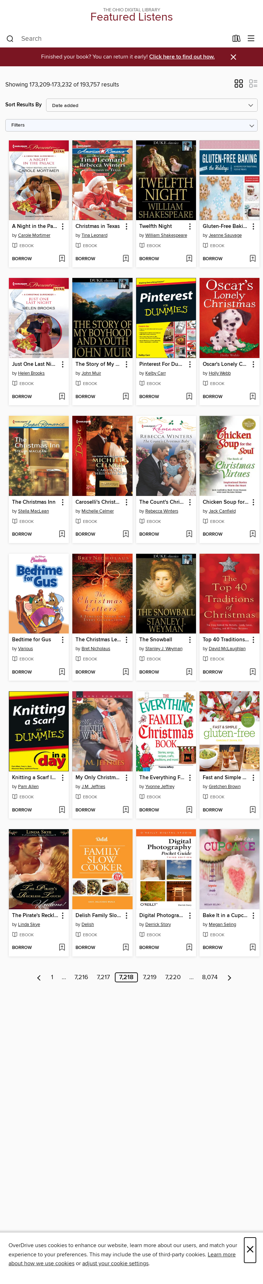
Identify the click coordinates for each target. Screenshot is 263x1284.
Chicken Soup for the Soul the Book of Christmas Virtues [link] (226, 502)
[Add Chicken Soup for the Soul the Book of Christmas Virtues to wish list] (252, 534)
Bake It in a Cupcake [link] (226, 915)
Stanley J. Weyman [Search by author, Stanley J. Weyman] (164, 649)
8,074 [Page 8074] (210, 977)
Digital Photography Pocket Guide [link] (162, 915)
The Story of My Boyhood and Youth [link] (98, 364)
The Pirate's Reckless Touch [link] (35, 915)
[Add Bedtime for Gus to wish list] (61, 672)
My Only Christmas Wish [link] (98, 778)
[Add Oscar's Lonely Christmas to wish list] (252, 397)
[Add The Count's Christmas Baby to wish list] (189, 534)
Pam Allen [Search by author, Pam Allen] (28, 786)
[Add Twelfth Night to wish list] (189, 259)
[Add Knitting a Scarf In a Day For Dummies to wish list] (61, 810)
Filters (18, 125)
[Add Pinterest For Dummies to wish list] (189, 397)
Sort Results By (23, 104)
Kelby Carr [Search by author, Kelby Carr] (155, 373)
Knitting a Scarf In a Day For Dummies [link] (35, 778)
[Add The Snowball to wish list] (189, 672)
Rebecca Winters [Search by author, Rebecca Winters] (161, 511)
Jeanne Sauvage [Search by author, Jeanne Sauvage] (225, 235)
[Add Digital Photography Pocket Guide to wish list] (189, 948)
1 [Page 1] (52, 977)
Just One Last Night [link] (35, 364)
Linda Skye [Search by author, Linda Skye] (29, 924)
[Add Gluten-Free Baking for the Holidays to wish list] (252, 259)
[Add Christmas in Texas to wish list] (125, 259)
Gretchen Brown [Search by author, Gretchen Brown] (225, 786)
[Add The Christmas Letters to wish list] (125, 672)
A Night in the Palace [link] (35, 226)
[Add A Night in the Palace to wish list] (61, 259)
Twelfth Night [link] (155, 226)
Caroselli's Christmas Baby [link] (98, 502)
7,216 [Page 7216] (81, 977)
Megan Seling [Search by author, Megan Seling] (222, 924)
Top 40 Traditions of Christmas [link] (226, 640)
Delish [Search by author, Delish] (88, 924)
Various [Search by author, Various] (25, 649)
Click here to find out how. (182, 57)
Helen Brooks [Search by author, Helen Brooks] (31, 373)
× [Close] (250, 1250)
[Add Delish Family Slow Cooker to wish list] (125, 948)
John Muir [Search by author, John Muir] (91, 373)
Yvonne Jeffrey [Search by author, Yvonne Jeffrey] (159, 786)
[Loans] (236, 40)
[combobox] (117, 39)
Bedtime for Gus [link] (31, 640)
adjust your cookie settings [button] (115, 1263)
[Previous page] (39, 977)
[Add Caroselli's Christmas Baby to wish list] (125, 534)
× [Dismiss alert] (233, 57)
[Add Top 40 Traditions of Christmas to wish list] (252, 672)
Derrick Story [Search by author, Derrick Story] (158, 924)
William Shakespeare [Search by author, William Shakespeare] (166, 235)
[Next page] (229, 977)
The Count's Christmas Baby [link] (162, 502)
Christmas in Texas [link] (97, 226)
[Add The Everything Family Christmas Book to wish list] (189, 810)
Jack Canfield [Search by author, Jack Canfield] (222, 511)
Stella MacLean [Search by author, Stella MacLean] (33, 511)
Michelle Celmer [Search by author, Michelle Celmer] (98, 511)
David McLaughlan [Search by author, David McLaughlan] (227, 649)
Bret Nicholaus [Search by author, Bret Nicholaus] (96, 649)
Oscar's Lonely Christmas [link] (226, 364)
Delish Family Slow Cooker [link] (98, 915)
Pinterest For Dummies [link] (162, 364)
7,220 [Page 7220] (173, 977)
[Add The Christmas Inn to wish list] (61, 534)
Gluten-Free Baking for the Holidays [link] (226, 226)
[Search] (10, 39)
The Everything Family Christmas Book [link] (162, 778)
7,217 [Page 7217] (103, 977)
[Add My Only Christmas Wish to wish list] (125, 810)
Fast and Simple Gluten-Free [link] (226, 778)
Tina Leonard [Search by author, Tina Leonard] (94, 235)
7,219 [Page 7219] (150, 977)
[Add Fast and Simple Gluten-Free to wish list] (252, 810)
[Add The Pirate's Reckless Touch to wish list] (61, 948)
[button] (238, 85)
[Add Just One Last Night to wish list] (61, 397)
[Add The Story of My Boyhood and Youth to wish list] (125, 397)
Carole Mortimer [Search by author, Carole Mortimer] (34, 235)
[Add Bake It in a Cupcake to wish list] (252, 948)
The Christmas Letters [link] (98, 640)
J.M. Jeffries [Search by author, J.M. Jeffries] (93, 786)
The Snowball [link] (155, 640)
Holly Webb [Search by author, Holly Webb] (220, 373)
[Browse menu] (251, 39)
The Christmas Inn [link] (34, 502)
